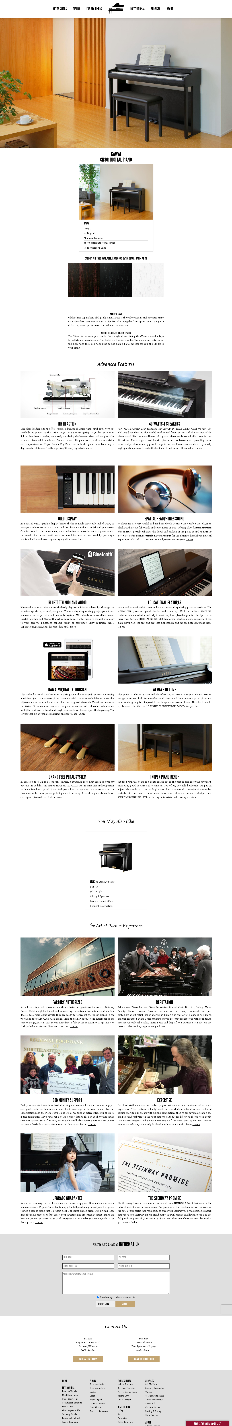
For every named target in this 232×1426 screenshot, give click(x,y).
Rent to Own (123, 1405)
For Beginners (94, 9)
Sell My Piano (151, 1393)
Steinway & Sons (97, 1397)
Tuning (148, 1401)
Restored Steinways (99, 1420)
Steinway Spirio (97, 1393)
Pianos (76, 9)
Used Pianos (95, 1416)
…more (88, 448)
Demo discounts (97, 1412)
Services (155, 9)
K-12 (120, 1423)
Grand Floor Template (72, 1412)
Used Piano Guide (70, 1404)
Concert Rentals (152, 1416)
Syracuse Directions (144, 1368)
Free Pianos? (68, 1416)
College (121, 1419)
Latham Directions (88, 1368)
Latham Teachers (125, 1393)
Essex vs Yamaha (69, 1400)
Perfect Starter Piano (127, 1401)
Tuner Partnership (153, 1409)
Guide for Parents (70, 1408)
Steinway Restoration (155, 1397)
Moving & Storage (153, 1420)
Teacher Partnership (154, 1405)
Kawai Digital (96, 1409)
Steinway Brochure (71, 1423)
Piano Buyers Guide (71, 1419)
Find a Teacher (124, 1409)
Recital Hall (150, 1412)
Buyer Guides (60, 9)
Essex (92, 1405)
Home (64, 1390)
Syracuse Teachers (126, 1397)
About (170, 9)
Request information (95, 247)
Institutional (137, 9)
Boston (93, 1401)
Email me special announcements (116, 1306)
